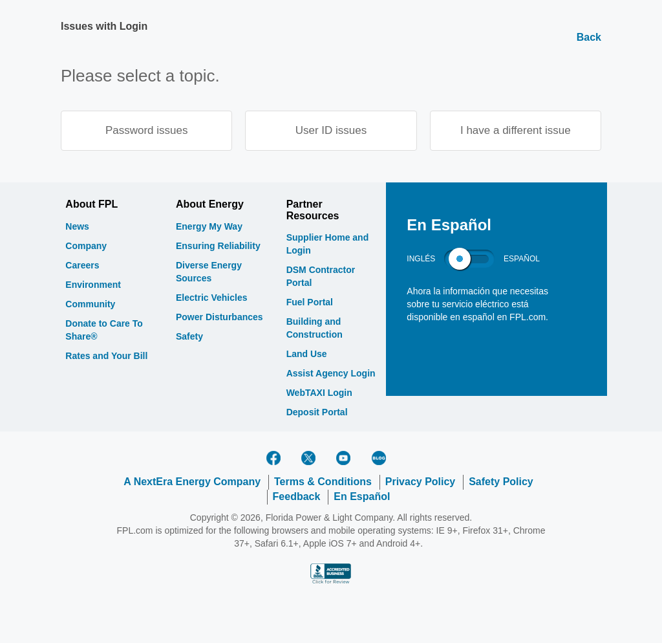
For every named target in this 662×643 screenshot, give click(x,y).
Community (90, 305)
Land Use (306, 354)
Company (86, 246)
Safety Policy (501, 482)
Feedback (297, 497)
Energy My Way (209, 227)
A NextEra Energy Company (192, 482)
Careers (82, 266)
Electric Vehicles (212, 298)
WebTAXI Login (319, 393)
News (77, 227)
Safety (189, 337)
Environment (93, 285)
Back (589, 37)
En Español (362, 497)
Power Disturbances (219, 317)
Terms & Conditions (323, 482)
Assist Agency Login (331, 374)
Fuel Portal (309, 303)
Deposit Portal (317, 413)
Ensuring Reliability (218, 246)
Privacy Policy (420, 482)
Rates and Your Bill (106, 356)
